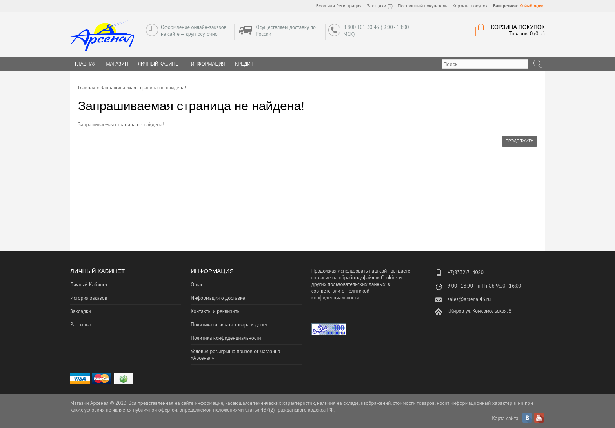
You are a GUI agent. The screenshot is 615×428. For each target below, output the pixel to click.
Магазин (117, 64)
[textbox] (485, 64)
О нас (197, 284)
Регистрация (349, 6)
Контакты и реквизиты (215, 311)
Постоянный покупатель (423, 6)
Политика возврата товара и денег (229, 324)
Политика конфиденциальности (226, 338)
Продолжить (519, 141)
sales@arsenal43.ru (469, 299)
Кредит (244, 64)
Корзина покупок (470, 6)
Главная (86, 87)
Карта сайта (505, 418)
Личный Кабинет (159, 64)
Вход (321, 6)
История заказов (88, 298)
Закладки (80, 311)
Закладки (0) (380, 6)
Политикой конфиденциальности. (340, 294)
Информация (208, 64)
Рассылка (80, 324)
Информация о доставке (218, 298)
